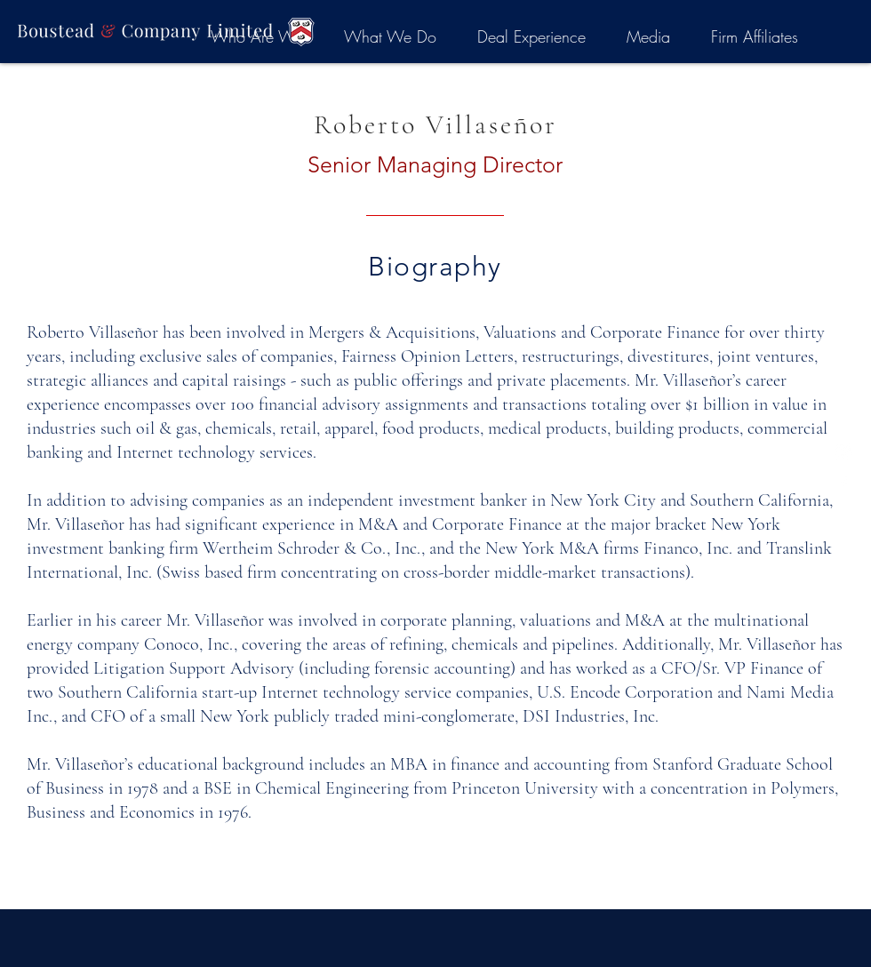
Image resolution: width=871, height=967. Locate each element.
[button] (755, 36)
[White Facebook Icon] (843, 483)
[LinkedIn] (843, 451)
